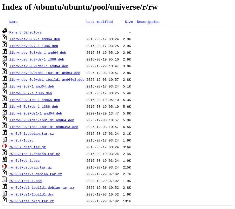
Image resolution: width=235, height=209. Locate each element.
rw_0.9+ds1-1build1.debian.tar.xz (41, 187)
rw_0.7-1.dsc (21, 140)
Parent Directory (25, 32)
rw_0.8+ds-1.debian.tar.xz (34, 153)
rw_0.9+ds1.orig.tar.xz (31, 201)
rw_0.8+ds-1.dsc (24, 160)
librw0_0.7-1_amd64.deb (31, 86)
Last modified (99, 21)
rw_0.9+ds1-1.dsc (25, 180)
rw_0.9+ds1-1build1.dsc (31, 194)
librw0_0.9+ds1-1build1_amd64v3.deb (43, 126)
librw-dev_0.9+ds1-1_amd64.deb (38, 66)
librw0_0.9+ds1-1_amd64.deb (35, 113)
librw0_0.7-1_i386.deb (30, 93)
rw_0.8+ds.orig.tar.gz (30, 167)
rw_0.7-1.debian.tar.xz (31, 133)
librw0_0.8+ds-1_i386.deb (33, 106)
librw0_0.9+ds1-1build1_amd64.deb (41, 120)
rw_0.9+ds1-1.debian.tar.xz (35, 174)
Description (148, 21)
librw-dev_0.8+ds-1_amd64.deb (37, 52)
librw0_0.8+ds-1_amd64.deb (34, 99)
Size (129, 21)
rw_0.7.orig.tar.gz (27, 147)
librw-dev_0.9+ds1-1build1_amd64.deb (44, 72)
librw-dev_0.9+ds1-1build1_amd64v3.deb (46, 79)
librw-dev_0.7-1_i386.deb (33, 45)
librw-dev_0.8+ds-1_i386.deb (36, 59)
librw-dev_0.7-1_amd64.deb (34, 39)
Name (13, 21)
